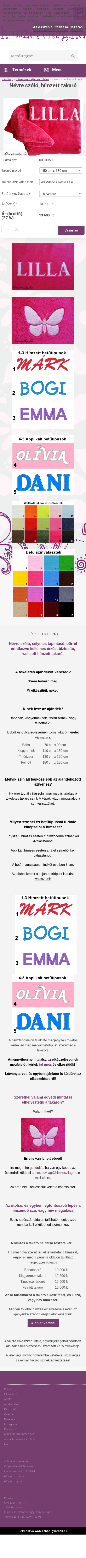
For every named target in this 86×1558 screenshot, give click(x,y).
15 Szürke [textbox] (48, 194)
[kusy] (6, 229)
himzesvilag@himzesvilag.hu (56, 1173)
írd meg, (45, 1064)
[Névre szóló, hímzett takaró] (43, 99)
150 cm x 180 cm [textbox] (54, 171)
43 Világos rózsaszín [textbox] (57, 182)
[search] (73, 56)
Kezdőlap (7, 79)
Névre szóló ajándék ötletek (32, 79)
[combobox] (60, 170)
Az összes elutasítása (50, 27)
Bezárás (76, 27)
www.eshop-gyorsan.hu (51, 1531)
